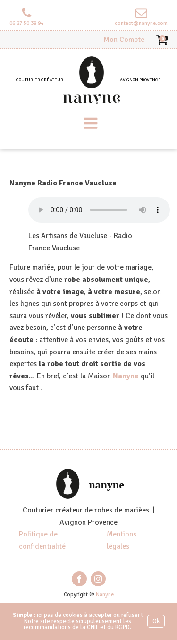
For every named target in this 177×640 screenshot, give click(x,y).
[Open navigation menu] (90, 124)
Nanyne (126, 376)
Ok (156, 621)
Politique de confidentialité (42, 540)
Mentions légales (121, 540)
